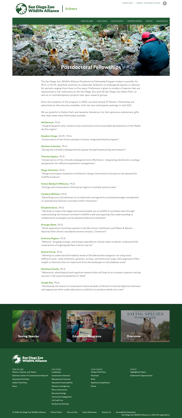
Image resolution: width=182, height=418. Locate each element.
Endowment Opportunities (141, 375)
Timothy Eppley (49, 156)
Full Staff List (57, 400)
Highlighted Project (138, 372)
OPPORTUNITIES (134, 21)
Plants (93, 386)
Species (33, 336)
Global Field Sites (19, 382)
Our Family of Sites (152, 3)
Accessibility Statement (126, 412)
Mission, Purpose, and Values (24, 372)
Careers (139, 3)
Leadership (56, 372)
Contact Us (106, 412)
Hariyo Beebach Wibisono (55, 183)
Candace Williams (50, 194)
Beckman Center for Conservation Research (30, 375)
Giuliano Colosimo (51, 146)
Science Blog (127, 3)
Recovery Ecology (59, 393)
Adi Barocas (47, 122)
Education (79, 336)
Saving (23, 336)
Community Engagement (62, 397)
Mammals (95, 375)
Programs (94, 336)
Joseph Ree (47, 282)
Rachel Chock (48, 251)
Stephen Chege (49, 136)
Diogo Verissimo (49, 170)
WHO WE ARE (87, 21)
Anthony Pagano (50, 238)
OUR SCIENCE (117, 21)
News (14, 386)
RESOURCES (162, 21)
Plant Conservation (59, 390)
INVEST (149, 21)
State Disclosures (90, 412)
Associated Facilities (20, 379)
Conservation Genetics (61, 375)
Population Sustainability (62, 382)
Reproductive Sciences (61, 379)
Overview (134, 336)
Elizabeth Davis (49, 207)
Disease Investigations (61, 386)
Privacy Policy (56, 412)
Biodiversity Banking (60, 404)
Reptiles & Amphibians (100, 382)
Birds (93, 379)
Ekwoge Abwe (48, 224)
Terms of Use (72, 412)
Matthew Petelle (50, 269)
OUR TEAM (102, 21)
